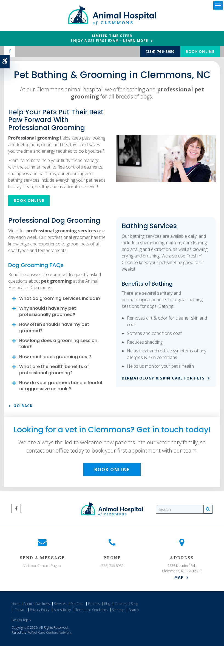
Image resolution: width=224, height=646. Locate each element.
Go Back (23, 405)
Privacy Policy (39, 609)
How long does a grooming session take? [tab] (58, 343)
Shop (134, 603)
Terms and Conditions (91, 609)
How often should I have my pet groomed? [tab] (54, 327)
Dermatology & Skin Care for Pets (163, 378)
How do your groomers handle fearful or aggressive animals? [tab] (60, 386)
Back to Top (21, 620)
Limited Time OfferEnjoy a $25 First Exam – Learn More (109, 38)
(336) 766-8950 (160, 51)
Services (60, 603)
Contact (20, 609)
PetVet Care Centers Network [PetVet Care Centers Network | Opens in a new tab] (49, 632)
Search (134, 609)
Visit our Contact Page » (42, 565)
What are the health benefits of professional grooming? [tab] (54, 369)
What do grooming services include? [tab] (60, 298)
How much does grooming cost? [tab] (55, 357)
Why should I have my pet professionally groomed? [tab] (47, 311)
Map (179, 577)
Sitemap (118, 609)
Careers (120, 603)
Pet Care (77, 603)
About (28, 603)
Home (16, 603)
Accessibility (62, 609)
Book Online (200, 51)
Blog (107, 603)
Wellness (43, 603)
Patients (94, 603)
